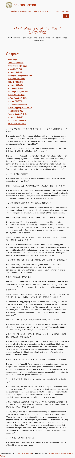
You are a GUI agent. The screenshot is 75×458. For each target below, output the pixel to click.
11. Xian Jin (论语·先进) (16, 95)
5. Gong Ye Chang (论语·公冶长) (20, 76)
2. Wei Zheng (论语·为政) (17, 66)
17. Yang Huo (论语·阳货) (17, 114)
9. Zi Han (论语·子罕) (16, 88)
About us (53, 453)
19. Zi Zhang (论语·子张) (17, 121)
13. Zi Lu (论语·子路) (15, 101)
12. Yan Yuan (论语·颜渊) (17, 98)
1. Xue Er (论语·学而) (15, 63)
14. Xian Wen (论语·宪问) (17, 105)
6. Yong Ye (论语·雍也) (16, 79)
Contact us (61, 453)
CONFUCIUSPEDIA (25, 5)
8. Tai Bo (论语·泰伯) (15, 85)
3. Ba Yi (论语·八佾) (15, 69)
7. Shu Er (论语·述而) (15, 82)
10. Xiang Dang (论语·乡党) (18, 92)
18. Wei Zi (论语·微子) (16, 117)
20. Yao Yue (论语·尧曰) (17, 124)
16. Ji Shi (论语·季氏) (15, 111)
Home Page (12, 60)
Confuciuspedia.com (23, 453)
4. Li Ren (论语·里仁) (15, 72)
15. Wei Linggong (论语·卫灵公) (20, 108)
